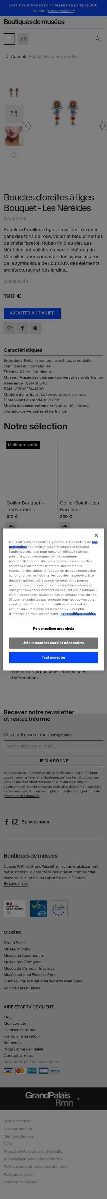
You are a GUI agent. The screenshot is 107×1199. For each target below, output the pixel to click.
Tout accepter (53, 657)
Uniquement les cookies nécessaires (53, 643)
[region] (53, 600)
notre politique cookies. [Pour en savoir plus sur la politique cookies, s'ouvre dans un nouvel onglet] (78, 613)
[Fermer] (96, 535)
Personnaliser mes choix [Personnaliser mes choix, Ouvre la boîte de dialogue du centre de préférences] (53, 628)
